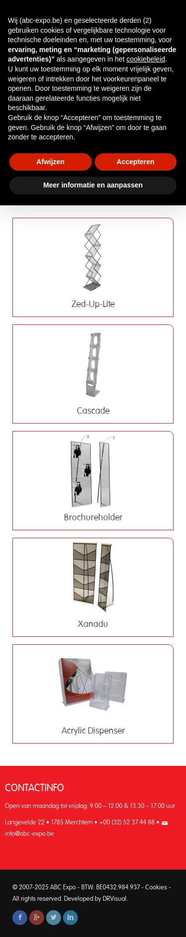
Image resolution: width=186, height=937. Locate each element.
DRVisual (114, 899)
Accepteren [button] (135, 162)
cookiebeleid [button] (145, 59)
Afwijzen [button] (50, 162)
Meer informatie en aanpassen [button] (93, 185)
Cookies (156, 887)
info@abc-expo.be (29, 834)
